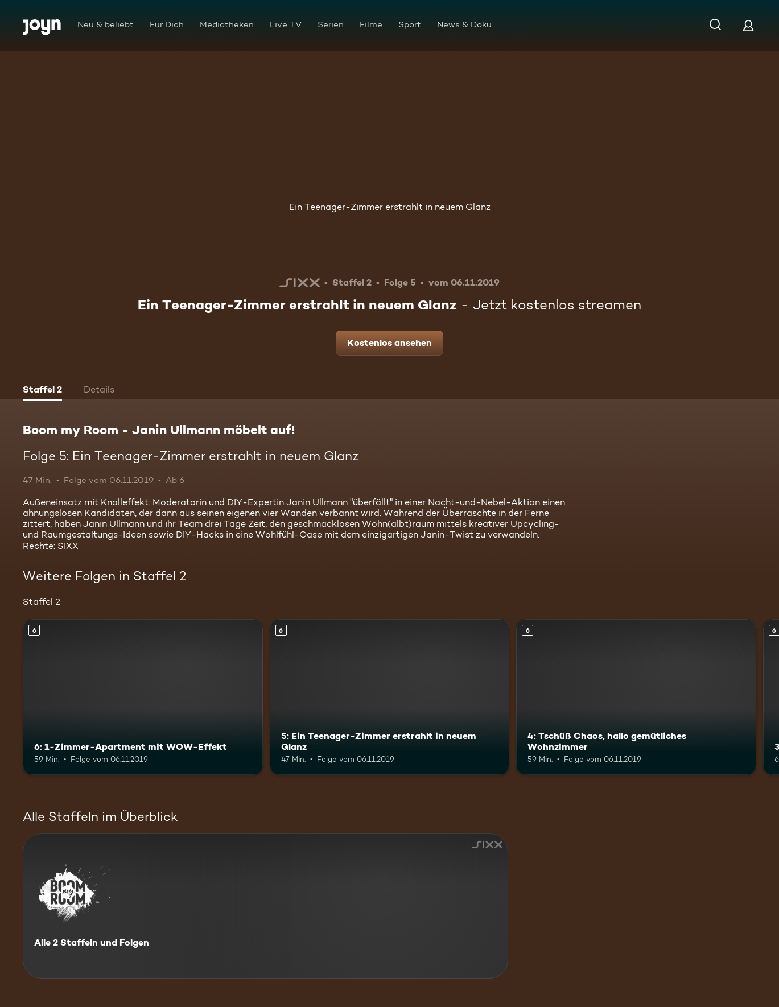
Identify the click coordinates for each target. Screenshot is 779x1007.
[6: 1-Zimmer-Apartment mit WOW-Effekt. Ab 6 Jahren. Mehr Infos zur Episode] (143, 697)
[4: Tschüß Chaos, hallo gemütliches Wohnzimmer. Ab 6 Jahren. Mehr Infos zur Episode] (636, 697)
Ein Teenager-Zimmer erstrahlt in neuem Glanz (390, 206)
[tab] (42, 391)
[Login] (748, 25)
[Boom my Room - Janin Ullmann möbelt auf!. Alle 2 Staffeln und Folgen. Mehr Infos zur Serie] (265, 906)
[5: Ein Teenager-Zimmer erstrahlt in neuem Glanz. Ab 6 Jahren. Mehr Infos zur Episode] (390, 697)
